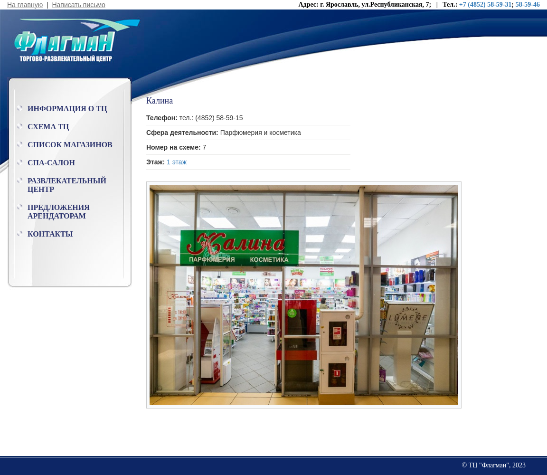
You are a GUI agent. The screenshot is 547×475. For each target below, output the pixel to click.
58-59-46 (528, 4)
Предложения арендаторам (59, 211)
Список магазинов (70, 145)
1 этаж (177, 162)
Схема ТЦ (48, 127)
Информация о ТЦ (67, 108)
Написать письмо (78, 5)
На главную (25, 5)
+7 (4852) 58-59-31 (485, 4)
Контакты (50, 234)
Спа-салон (51, 163)
